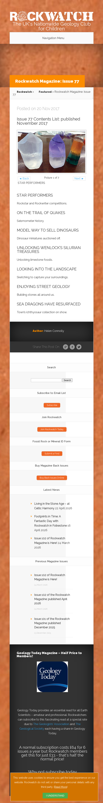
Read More (60, 787)
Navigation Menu (53, 38)
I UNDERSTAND (55, 795)
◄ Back (24, 178)
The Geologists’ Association (51, 724)
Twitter (79, 347)
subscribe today (61, 771)
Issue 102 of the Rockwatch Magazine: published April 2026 (52, 599)
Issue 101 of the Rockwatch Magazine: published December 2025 (52, 623)
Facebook (72, 347)
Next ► (79, 178)
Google (65, 347)
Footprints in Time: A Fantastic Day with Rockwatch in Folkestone (50, 521)
